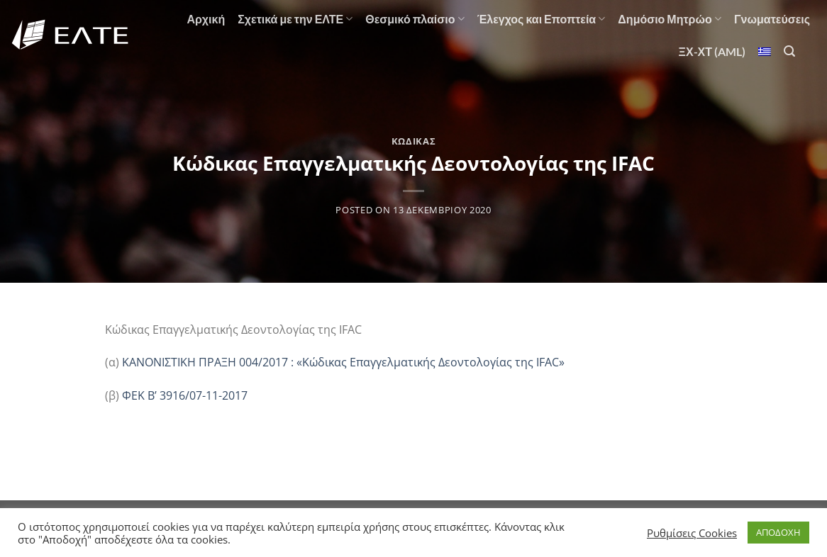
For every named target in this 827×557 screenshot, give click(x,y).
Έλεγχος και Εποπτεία (541, 19)
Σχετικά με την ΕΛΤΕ (295, 19)
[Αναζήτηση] (789, 51)
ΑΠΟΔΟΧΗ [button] (778, 532)
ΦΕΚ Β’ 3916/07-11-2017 (185, 395)
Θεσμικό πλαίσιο (414, 19)
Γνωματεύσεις (772, 19)
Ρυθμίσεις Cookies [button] (692, 533)
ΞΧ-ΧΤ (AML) (712, 51)
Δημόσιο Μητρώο (669, 19)
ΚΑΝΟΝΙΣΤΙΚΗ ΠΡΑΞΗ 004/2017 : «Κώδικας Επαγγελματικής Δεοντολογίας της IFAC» (343, 362)
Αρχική (206, 19)
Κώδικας (414, 141)
